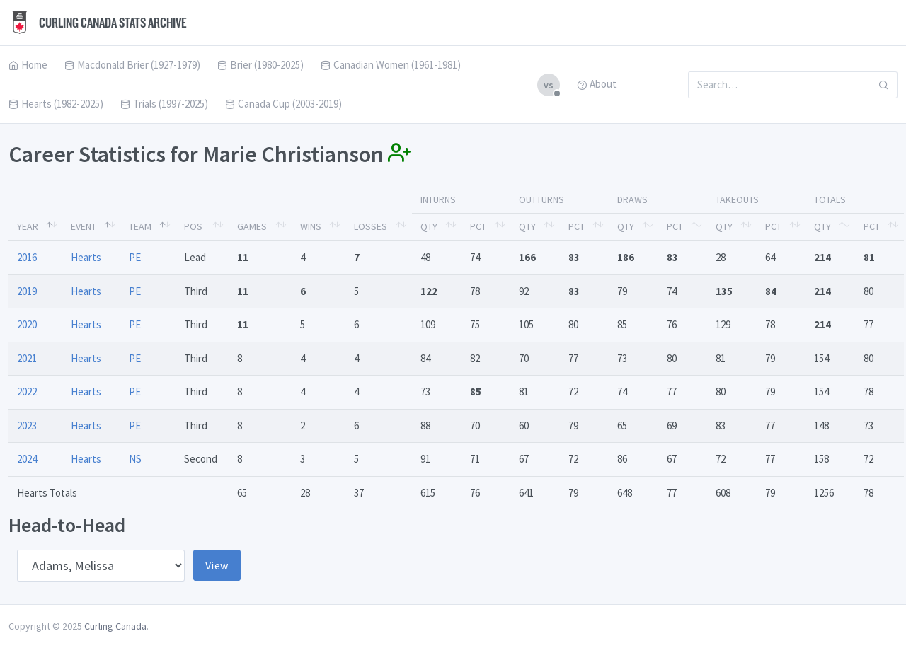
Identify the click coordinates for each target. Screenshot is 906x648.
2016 (27, 257)
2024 (27, 458)
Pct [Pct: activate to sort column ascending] (478, 226)
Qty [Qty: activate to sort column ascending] (428, 226)
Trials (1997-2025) (164, 103)
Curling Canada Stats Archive (97, 22)
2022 (27, 391)
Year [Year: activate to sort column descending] (27, 226)
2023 (27, 425)
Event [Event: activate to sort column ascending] (83, 226)
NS (135, 458)
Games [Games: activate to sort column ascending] (252, 226)
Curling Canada (115, 626)
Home (27, 64)
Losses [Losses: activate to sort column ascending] (370, 226)
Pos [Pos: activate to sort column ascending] (193, 226)
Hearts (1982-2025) (55, 103)
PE (135, 257)
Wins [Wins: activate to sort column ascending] (310, 226)
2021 (27, 358)
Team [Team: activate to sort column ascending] (140, 226)
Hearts (86, 257)
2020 (27, 324)
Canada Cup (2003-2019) (283, 103)
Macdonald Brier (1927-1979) (132, 64)
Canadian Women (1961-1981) (391, 64)
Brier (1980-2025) (260, 64)
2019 (27, 291)
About (597, 84)
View (217, 565)
